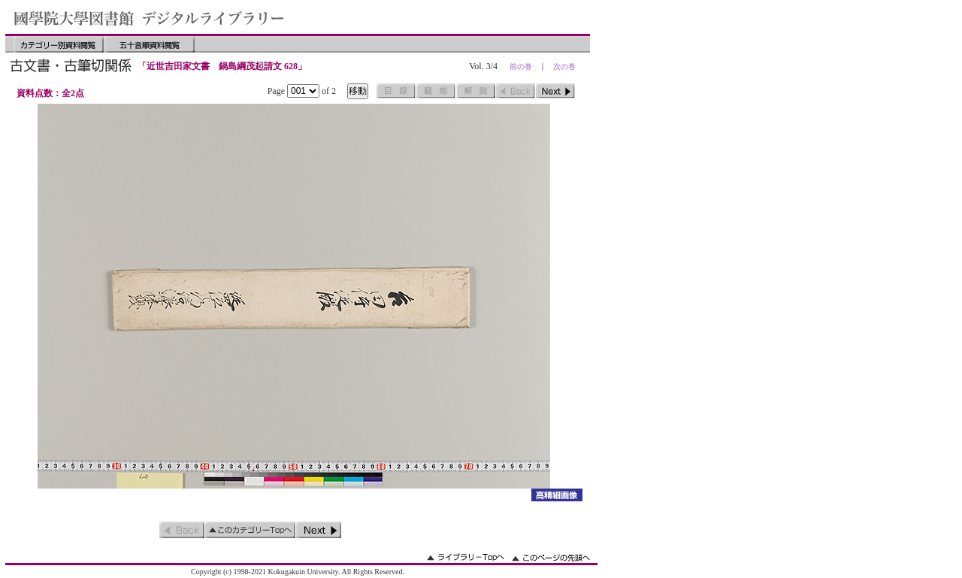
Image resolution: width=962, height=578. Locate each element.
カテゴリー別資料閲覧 (59, 44)
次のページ (555, 90)
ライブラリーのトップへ (465, 557)
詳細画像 (556, 495)
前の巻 (521, 66)
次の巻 (564, 66)
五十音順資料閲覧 (149, 44)
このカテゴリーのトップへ (250, 530)
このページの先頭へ (551, 557)
